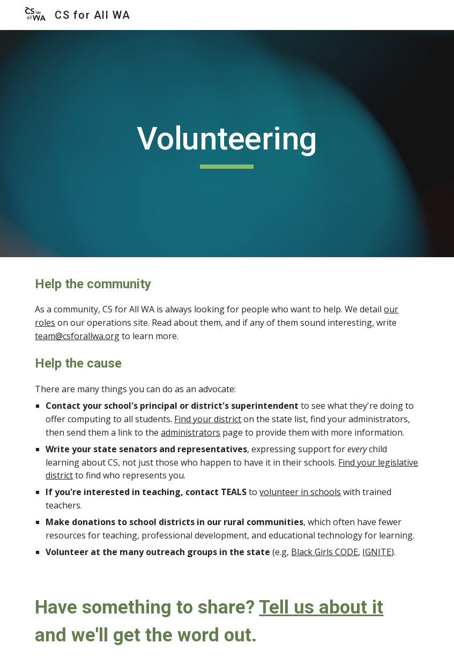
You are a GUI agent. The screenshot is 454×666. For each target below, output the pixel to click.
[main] (227, 143)
